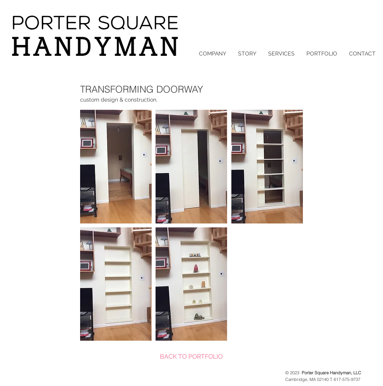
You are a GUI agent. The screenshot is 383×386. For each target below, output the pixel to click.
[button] (116, 166)
